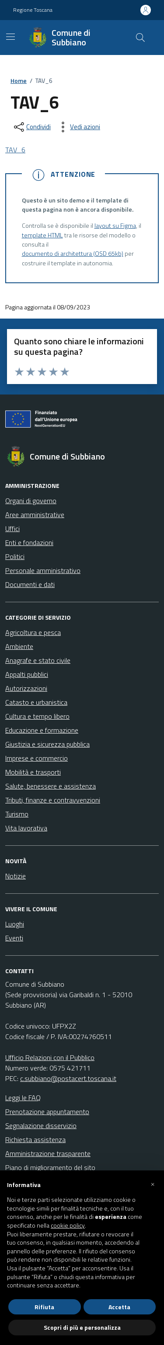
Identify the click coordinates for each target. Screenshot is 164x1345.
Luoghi (14, 924)
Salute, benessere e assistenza (50, 786)
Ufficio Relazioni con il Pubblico (49, 1057)
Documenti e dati (30, 584)
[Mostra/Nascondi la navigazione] (10, 36)
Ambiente (19, 646)
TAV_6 (15, 149)
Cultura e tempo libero (37, 716)
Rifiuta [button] (44, 1306)
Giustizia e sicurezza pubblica (47, 744)
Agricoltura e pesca (33, 632)
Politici (14, 556)
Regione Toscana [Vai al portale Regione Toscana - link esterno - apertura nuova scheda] (32, 10)
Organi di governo (30, 500)
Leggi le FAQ (23, 1097)
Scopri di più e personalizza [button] (82, 1327)
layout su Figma (115, 225)
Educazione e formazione (41, 730)
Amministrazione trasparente (48, 1153)
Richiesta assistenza (35, 1139)
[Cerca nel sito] (140, 37)
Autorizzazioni (26, 688)
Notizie (15, 876)
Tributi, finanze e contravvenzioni (52, 800)
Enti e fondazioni (29, 542)
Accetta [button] (119, 1306)
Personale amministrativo (42, 570)
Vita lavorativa (26, 828)
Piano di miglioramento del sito (50, 1167)
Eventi (14, 938)
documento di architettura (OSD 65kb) (72, 253)
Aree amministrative (34, 514)
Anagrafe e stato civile (37, 660)
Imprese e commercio (36, 758)
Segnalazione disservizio (41, 1125)
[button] (153, 1184)
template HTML (42, 235)
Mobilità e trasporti (33, 772)
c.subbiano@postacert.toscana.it (68, 1078)
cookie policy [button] (68, 1225)
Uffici (12, 528)
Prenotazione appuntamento (47, 1111)
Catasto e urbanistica (36, 702)
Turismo (16, 814)
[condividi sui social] (31, 127)
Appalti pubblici (26, 674)
